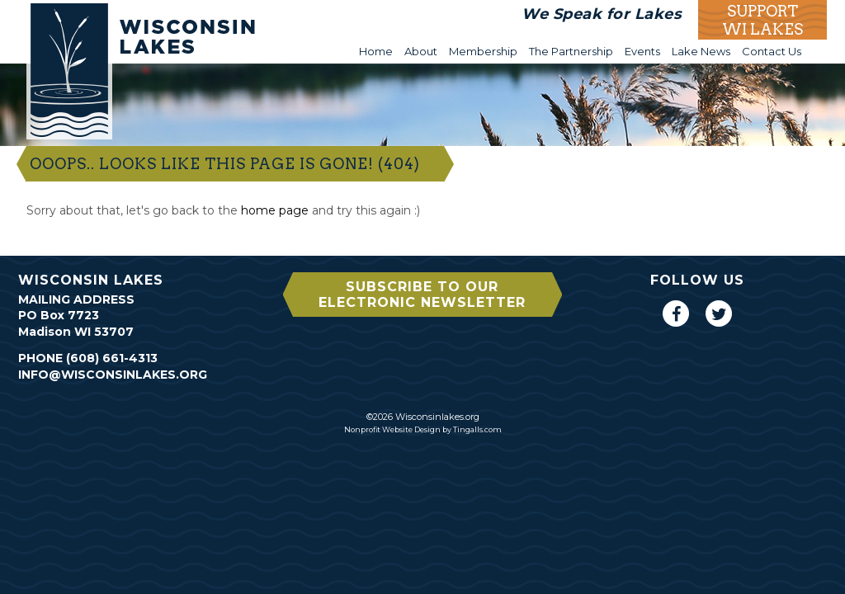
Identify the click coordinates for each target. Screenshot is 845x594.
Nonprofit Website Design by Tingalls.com (423, 429)
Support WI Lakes (762, 20)
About (420, 51)
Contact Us (771, 51)
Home (376, 51)
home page (275, 210)
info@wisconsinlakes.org (112, 374)
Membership (483, 51)
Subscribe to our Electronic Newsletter (422, 294)
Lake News (701, 51)
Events (642, 51)
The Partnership (571, 51)
